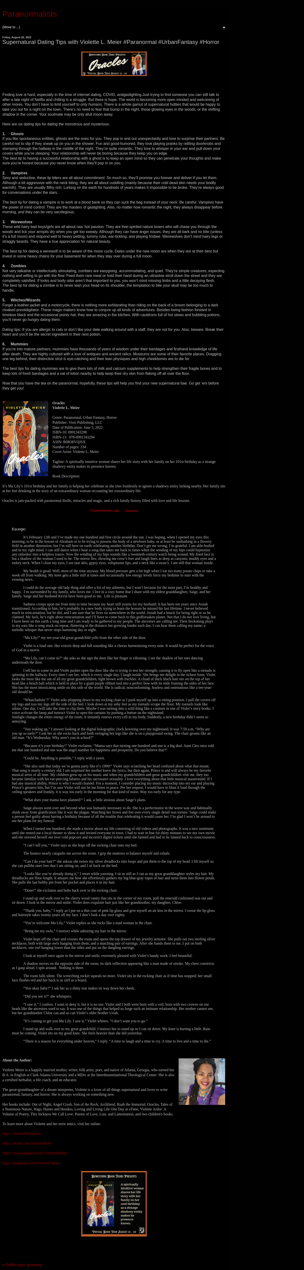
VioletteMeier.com (104, 511)
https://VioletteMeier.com (21, 1134)
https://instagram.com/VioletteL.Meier (31, 1163)
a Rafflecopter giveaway (22, 1265)
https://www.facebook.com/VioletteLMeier (34, 1153)
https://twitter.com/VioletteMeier (27, 1143)
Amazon (131, 511)
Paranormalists (29, 14)
